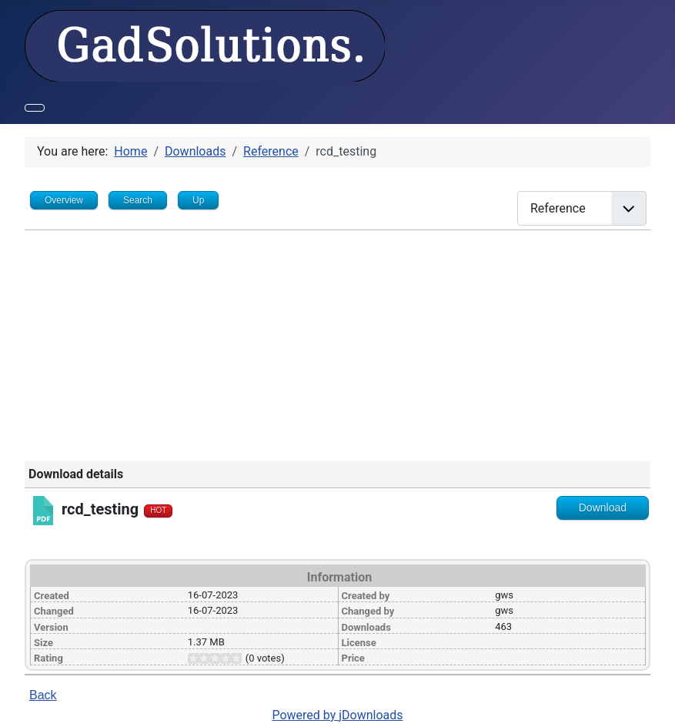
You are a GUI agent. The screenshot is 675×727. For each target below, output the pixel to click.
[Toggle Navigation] (35, 108)
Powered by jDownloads (337, 715)
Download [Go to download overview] (603, 507)
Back (43, 695)
